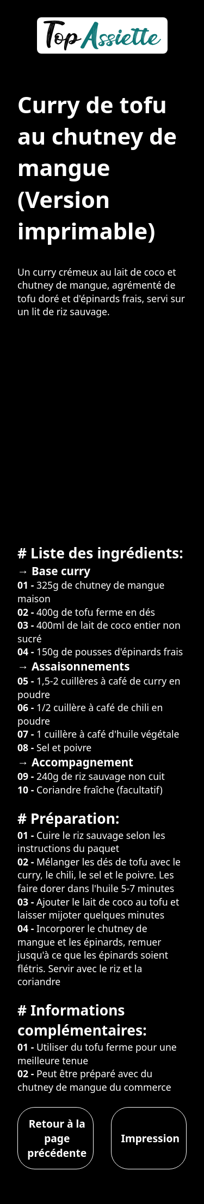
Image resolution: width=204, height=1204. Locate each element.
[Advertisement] (102, 429)
